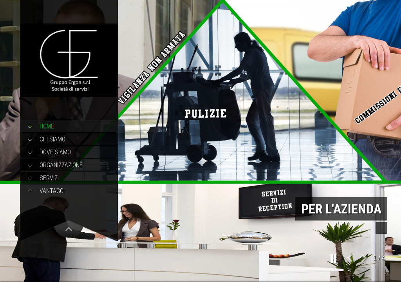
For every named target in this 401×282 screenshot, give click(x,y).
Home (47, 126)
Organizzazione (61, 165)
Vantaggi (52, 191)
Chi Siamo (52, 139)
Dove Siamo (55, 152)
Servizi (49, 178)
